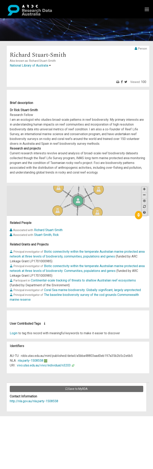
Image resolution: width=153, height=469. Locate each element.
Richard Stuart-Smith (48, 230)
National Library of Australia (29, 65)
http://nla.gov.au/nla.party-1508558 (34, 401)
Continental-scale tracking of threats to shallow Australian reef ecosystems (83, 280)
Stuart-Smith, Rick (46, 235)
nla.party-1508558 (30, 360)
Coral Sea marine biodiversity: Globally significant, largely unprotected (92, 290)
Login (14, 333)
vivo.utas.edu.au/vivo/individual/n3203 (44, 365)
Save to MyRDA (77, 388)
